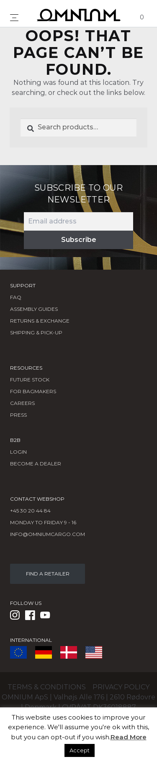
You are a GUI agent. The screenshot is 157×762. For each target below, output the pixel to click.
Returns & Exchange (39, 321)
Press (18, 415)
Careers (22, 403)
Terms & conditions (47, 687)
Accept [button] (79, 750)
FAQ (15, 297)
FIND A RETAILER (47, 573)
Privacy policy (121, 687)
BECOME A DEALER (35, 463)
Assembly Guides (34, 309)
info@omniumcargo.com (47, 534)
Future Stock (29, 379)
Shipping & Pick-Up (36, 332)
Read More (129, 737)
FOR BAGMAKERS (33, 391)
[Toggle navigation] (14, 17)
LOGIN (18, 452)
